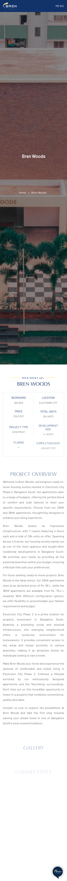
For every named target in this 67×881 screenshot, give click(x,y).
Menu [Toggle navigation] (60, 6)
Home (22, 192)
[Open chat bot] (58, 872)
